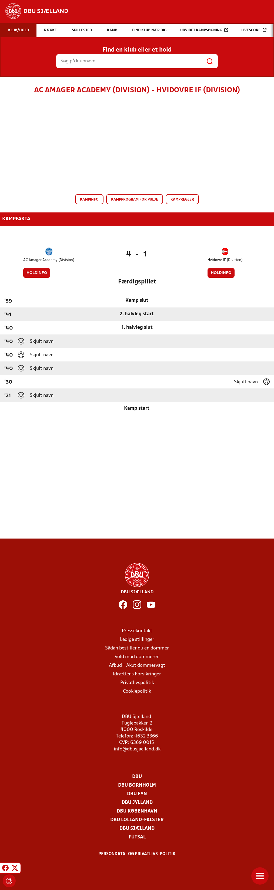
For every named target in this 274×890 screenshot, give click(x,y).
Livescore (253, 30)
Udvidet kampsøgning (204, 30)
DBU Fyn (137, 794)
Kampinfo (89, 199)
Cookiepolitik (137, 691)
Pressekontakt (137, 631)
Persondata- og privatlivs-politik (137, 854)
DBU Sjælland (137, 828)
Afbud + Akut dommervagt (137, 665)
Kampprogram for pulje (134, 199)
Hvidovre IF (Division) (225, 260)
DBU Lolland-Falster (137, 820)
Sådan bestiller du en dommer (137, 648)
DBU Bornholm (137, 785)
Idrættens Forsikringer (137, 674)
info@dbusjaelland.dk (137, 749)
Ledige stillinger (137, 639)
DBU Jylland (137, 802)
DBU (137, 776)
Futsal (137, 837)
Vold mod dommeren (137, 657)
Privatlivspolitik (137, 683)
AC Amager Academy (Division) (48, 260)
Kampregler (182, 199)
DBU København (137, 811)
